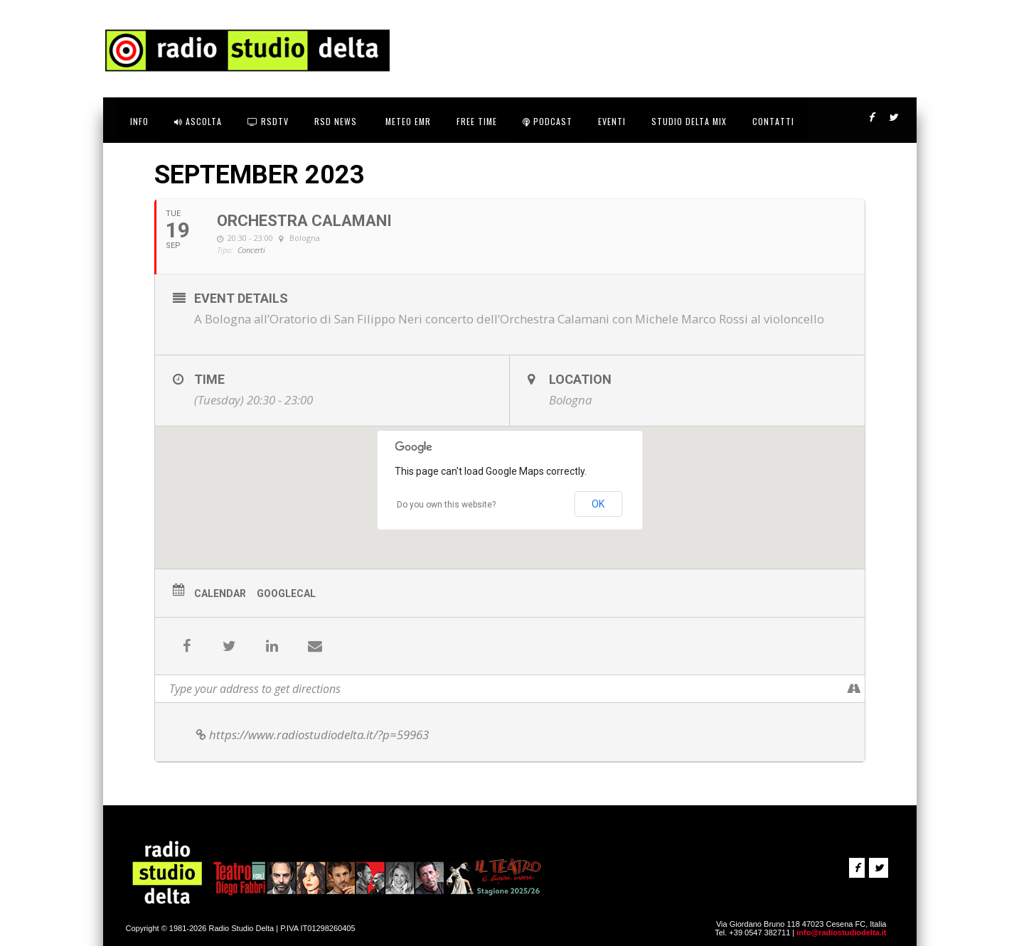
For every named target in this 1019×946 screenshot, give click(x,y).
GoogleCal (286, 593)
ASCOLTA (198, 121)
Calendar (220, 593)
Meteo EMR (407, 121)
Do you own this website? (446, 505)
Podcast (547, 121)
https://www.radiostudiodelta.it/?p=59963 (311, 734)
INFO (139, 121)
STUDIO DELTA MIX (689, 121)
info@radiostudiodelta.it (841, 932)
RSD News (335, 121)
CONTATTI (773, 121)
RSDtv (268, 121)
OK (598, 504)
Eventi (612, 121)
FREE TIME (477, 121)
